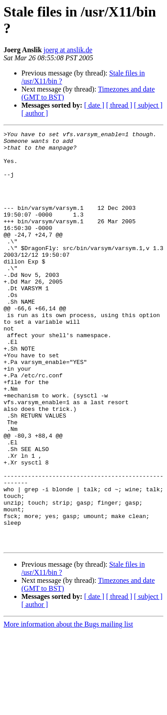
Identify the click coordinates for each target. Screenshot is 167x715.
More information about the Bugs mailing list (68, 707)
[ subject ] (148, 105)
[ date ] (94, 105)
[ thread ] (119, 105)
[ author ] (34, 113)
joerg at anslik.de (68, 50)
